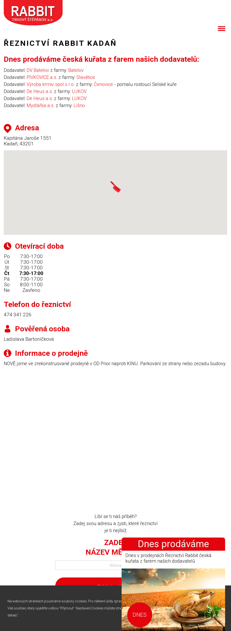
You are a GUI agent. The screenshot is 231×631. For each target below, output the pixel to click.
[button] (115, 187)
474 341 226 (18, 314)
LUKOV (79, 91)
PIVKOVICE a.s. (42, 77)
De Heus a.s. (40, 91)
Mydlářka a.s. (41, 105)
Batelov (76, 70)
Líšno (79, 105)
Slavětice (85, 77)
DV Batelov (38, 70)
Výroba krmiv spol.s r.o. (51, 84)
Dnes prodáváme (173, 544)
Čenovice (103, 84)
